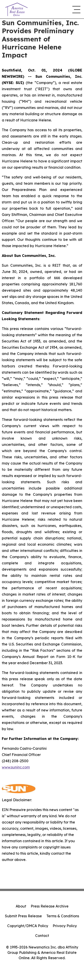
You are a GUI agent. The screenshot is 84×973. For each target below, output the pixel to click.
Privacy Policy (65, 926)
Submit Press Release (23, 916)
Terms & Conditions (62, 916)
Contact (42, 935)
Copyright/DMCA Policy (27, 926)
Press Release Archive (50, 906)
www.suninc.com (16, 767)
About (21, 906)
